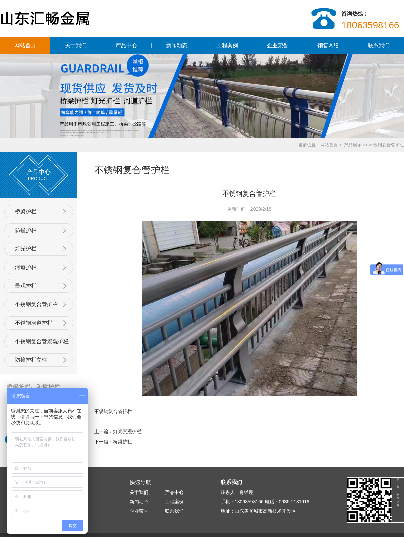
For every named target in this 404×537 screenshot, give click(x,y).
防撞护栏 (25, 230)
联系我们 (379, 45)
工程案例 (227, 45)
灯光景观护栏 (127, 431)
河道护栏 (25, 267)
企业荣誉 (278, 45)
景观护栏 (25, 286)
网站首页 (25, 45)
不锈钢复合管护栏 (36, 304)
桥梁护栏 (25, 211)
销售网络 (328, 45)
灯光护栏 (25, 248)
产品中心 (126, 45)
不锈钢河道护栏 (34, 323)
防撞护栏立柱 (31, 360)
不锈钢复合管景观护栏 (42, 341)
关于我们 (76, 45)
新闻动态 (177, 45)
